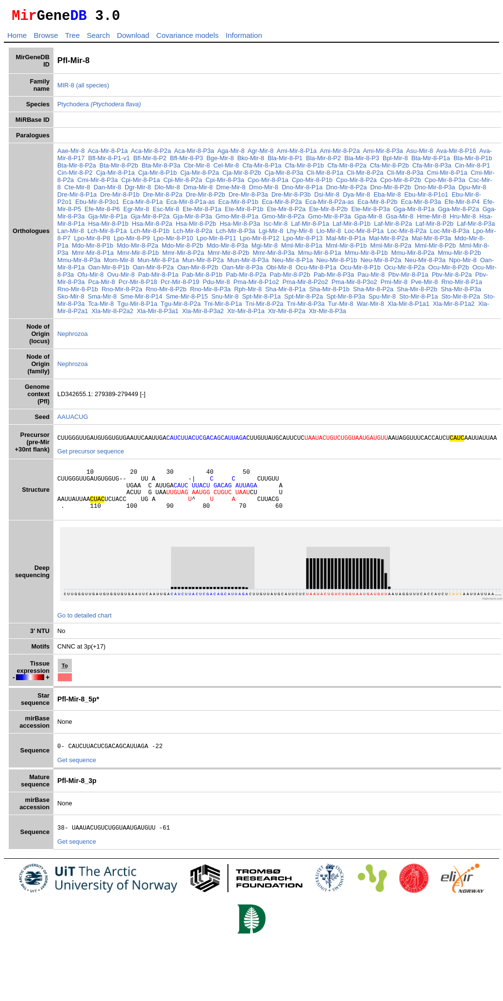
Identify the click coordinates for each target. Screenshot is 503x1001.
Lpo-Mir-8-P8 (92, 241)
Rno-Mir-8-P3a (210, 292)
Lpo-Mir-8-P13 (303, 241)
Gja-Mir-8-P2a (150, 219)
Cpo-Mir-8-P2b (400, 182)
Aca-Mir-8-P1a (108, 153)
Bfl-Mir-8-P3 (186, 161)
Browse (46, 38)
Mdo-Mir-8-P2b (182, 248)
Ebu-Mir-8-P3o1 (97, 204)
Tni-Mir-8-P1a (223, 306)
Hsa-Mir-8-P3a (239, 226)
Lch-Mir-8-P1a (107, 233)
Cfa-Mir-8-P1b (304, 168)
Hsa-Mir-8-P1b (108, 226)
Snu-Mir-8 (224, 299)
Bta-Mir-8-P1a (430, 161)
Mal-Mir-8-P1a (346, 241)
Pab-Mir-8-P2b (290, 277)
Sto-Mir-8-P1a (418, 299)
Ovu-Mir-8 (121, 277)
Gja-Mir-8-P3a (192, 219)
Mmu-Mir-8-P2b (459, 255)
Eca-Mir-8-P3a (421, 204)
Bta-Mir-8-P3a (161, 168)
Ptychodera (99, 107)
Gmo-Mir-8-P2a (283, 219)
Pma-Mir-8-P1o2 (256, 284)
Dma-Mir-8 (198, 190)
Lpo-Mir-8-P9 (132, 241)
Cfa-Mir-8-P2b (389, 168)
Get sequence (76, 774)
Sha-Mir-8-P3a (461, 292)
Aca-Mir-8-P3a (194, 153)
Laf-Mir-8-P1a (310, 226)
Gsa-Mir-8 (399, 219)
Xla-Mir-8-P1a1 (408, 306)
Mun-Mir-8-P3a (247, 263)
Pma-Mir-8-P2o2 (305, 284)
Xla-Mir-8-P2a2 (113, 313)
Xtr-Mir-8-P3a (327, 313)
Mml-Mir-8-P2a (390, 248)
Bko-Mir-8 (250, 161)
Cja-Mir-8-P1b (157, 175)
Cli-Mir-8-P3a (405, 175)
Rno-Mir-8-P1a (461, 284)
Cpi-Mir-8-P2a (182, 182)
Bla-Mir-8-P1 (285, 161)
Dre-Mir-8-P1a (77, 197)
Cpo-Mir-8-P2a (356, 182)
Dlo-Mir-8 (167, 190)
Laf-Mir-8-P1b (351, 226)
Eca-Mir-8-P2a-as (329, 204)
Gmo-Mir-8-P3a (329, 219)
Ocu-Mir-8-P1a (316, 270)
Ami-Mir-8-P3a (383, 153)
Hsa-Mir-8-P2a (152, 226)
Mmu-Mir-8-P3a (79, 263)
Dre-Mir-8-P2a (162, 197)
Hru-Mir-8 (463, 219)
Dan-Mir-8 (107, 190)
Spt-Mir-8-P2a (303, 299)
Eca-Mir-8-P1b (238, 204)
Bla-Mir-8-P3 (361, 161)
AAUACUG (72, 419)
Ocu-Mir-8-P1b (360, 270)
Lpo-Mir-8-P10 (173, 241)
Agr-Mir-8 (260, 153)
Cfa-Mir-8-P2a (346, 168)
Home (17, 38)
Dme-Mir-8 (230, 190)
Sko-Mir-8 (70, 299)
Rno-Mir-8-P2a (121, 292)
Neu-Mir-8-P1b (337, 263)
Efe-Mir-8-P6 (102, 212)
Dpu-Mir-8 (472, 190)
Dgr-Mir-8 (138, 190)
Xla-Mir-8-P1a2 (453, 306)
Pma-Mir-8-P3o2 (354, 284)
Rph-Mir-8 (248, 292)
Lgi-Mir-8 (271, 233)
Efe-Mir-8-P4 (462, 204)
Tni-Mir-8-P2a (264, 306)
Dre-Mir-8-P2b (205, 197)
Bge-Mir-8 (220, 161)
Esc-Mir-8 (165, 212)
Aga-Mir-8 (230, 153)
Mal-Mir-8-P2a (388, 241)
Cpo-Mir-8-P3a (444, 182)
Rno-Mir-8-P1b (77, 292)
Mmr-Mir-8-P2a (183, 255)
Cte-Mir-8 (77, 190)
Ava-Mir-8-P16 (456, 153)
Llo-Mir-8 (329, 233)
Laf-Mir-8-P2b (434, 226)
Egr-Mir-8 (136, 212)
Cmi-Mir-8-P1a (447, 175)
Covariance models (187, 38)
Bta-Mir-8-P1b (472, 161)
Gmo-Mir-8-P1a (237, 219)
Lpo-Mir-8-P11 (216, 241)
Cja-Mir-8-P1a (115, 175)
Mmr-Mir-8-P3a (274, 255)
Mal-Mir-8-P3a (431, 241)
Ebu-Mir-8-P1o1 (426, 197)
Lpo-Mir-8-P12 (260, 241)
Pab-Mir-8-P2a (246, 277)
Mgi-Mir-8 (265, 248)
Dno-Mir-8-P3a (435, 190)
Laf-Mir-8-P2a (393, 226)
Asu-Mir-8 (419, 153)
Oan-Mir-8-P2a (153, 270)
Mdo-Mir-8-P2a (137, 248)
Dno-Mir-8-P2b (390, 190)
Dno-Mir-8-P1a (302, 190)
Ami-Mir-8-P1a (297, 153)
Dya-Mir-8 (356, 197)
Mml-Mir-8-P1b (346, 248)
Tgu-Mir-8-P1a (137, 306)
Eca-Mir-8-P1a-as (190, 204)
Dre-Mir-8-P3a (248, 197)
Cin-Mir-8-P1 (472, 168)
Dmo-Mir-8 (263, 190)
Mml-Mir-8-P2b (435, 248)
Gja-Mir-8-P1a (107, 219)
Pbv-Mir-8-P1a (408, 277)
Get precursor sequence (90, 455)
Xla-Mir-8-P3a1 (158, 313)
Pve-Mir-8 (424, 284)
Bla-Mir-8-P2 (323, 161)
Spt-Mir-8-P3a (345, 299)
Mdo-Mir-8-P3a (227, 248)
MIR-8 (65, 88)
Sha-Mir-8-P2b (417, 292)
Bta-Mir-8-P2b (119, 168)
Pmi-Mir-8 (394, 284)
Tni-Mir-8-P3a (305, 306)
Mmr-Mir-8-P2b (228, 255)
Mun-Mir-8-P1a (158, 263)
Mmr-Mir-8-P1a (93, 255)
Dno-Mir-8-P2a (346, 190)
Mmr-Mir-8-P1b (138, 255)
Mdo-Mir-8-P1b (92, 248)
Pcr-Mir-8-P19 (180, 284)
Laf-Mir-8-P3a (476, 226)
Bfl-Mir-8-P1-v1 (109, 161)
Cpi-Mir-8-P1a (140, 182)
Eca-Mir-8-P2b (377, 204)
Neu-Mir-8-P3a (425, 263)
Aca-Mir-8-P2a (151, 153)
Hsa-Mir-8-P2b (196, 226)
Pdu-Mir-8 (216, 284)
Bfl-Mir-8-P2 (150, 161)
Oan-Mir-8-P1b (108, 270)
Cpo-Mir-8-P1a (268, 182)
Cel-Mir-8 (226, 168)
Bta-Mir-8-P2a (76, 168)
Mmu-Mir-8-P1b (366, 255)
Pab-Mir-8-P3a (334, 277)
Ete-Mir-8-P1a (202, 212)
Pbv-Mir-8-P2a (452, 277)
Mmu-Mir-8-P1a (319, 255)
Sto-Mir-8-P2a (460, 299)
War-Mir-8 (370, 306)
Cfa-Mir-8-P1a (261, 168)
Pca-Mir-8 (101, 284)
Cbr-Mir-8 (197, 168)
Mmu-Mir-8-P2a (413, 255)
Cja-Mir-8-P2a (199, 175)
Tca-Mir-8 (101, 306)
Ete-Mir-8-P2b (328, 212)
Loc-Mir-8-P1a (364, 233)
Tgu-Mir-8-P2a (181, 306)
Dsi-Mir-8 (326, 197)
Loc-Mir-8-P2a (406, 233)
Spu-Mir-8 (382, 299)
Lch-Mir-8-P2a (192, 233)
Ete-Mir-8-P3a (370, 212)
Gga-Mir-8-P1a (414, 212)
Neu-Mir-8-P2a (381, 263)
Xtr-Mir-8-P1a (246, 313)
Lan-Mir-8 (70, 233)
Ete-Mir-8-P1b (244, 212)
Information (244, 38)
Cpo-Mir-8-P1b (312, 182)
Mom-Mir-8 (119, 263)
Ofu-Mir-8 (90, 277)
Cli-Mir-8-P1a (325, 175)
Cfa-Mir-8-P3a (431, 168)
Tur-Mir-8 (340, 306)
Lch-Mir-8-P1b (149, 233)
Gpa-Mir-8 (368, 219)
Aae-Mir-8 (70, 153)
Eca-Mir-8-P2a (282, 204)
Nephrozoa (72, 336)
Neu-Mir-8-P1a (292, 263)
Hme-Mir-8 (431, 219)
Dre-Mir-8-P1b (119, 197)
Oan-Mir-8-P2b (197, 270)
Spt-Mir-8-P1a (261, 299)
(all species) (92, 88)
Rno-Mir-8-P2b (166, 292)
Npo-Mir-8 (463, 263)
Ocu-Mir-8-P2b (448, 270)
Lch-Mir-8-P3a (235, 233)
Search (98, 38)
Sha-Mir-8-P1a (285, 292)
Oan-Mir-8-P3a (242, 270)
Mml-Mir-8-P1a (301, 248)
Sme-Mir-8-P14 (141, 299)
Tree (72, 38)
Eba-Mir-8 (387, 197)
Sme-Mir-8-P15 (187, 299)
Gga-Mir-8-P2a (458, 212)
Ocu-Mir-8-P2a (404, 270)
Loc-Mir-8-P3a (449, 233)
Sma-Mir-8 (102, 299)
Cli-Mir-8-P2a (365, 175)
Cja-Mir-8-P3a (284, 175)
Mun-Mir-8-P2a (203, 263)
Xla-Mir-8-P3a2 (203, 313)
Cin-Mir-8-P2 (75, 175)
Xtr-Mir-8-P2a (286, 313)
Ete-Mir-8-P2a (286, 212)
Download (133, 38)
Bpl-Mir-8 (395, 161)
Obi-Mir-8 (279, 270)
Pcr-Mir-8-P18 (137, 284)
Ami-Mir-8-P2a (340, 153)
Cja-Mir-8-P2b (241, 175)
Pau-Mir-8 (371, 277)
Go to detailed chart (84, 628)
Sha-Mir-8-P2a (373, 292)
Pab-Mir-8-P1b (202, 277)
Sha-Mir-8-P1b (329, 292)
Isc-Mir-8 (276, 226)
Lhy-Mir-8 (299, 233)
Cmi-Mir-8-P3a (97, 182)
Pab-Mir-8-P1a (158, 277)
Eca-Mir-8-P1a (143, 204)
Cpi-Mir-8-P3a (224, 182)
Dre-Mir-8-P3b (291, 197)
